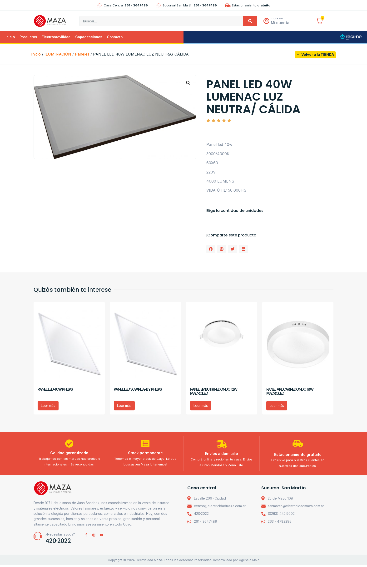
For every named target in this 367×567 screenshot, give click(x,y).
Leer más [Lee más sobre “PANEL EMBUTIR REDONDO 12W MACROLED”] (200, 406)
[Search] (250, 21)
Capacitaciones (88, 37)
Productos (28, 37)
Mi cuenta (281, 22)
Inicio (10, 37)
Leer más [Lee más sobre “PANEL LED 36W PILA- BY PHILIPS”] (124, 406)
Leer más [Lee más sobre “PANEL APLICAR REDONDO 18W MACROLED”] (277, 406)
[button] (188, 83)
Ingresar (278, 18)
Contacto (115, 37)
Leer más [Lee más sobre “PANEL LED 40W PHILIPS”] (48, 406)
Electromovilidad (56, 37)
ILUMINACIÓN (58, 54)
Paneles (82, 54)
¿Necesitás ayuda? (60, 536)
